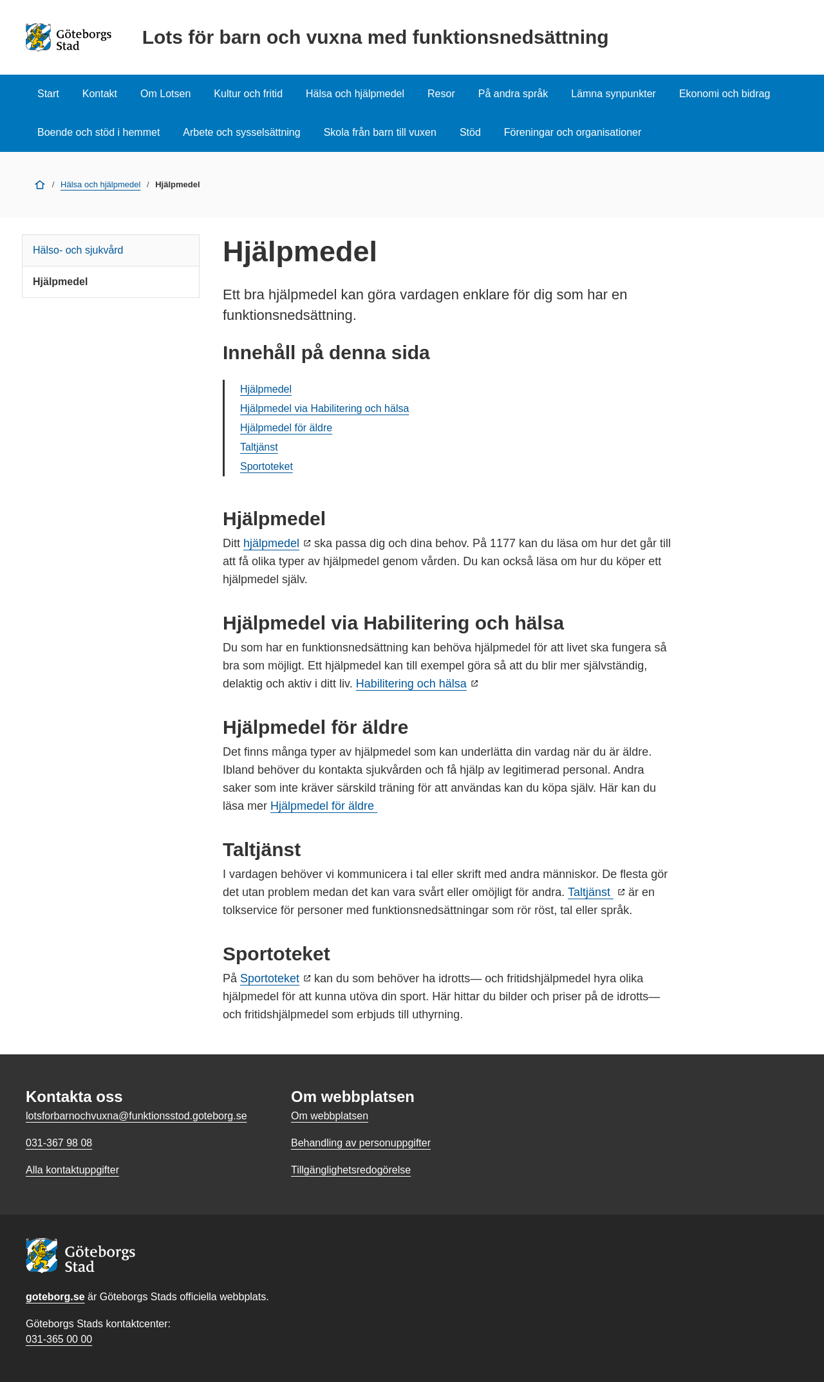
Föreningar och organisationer (572, 132)
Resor (441, 93)
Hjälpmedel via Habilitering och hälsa (324, 408)
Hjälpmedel (60, 281)
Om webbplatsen (329, 1115)
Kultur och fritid (248, 93)
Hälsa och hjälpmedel (355, 93)
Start (48, 93)
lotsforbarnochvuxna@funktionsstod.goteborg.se (136, 1115)
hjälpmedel (271, 543)
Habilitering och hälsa (411, 683)
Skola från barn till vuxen (380, 132)
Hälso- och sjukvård (78, 250)
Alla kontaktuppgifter (72, 1169)
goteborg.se (55, 1296)
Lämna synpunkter (613, 93)
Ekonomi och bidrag (724, 93)
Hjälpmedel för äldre (286, 427)
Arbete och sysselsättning (241, 132)
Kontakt (99, 93)
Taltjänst (259, 447)
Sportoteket (266, 466)
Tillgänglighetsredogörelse (351, 1169)
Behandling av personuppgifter (361, 1142)
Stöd (470, 132)
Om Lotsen (165, 93)
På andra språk (513, 93)
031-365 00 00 (59, 1339)
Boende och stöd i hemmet (98, 132)
